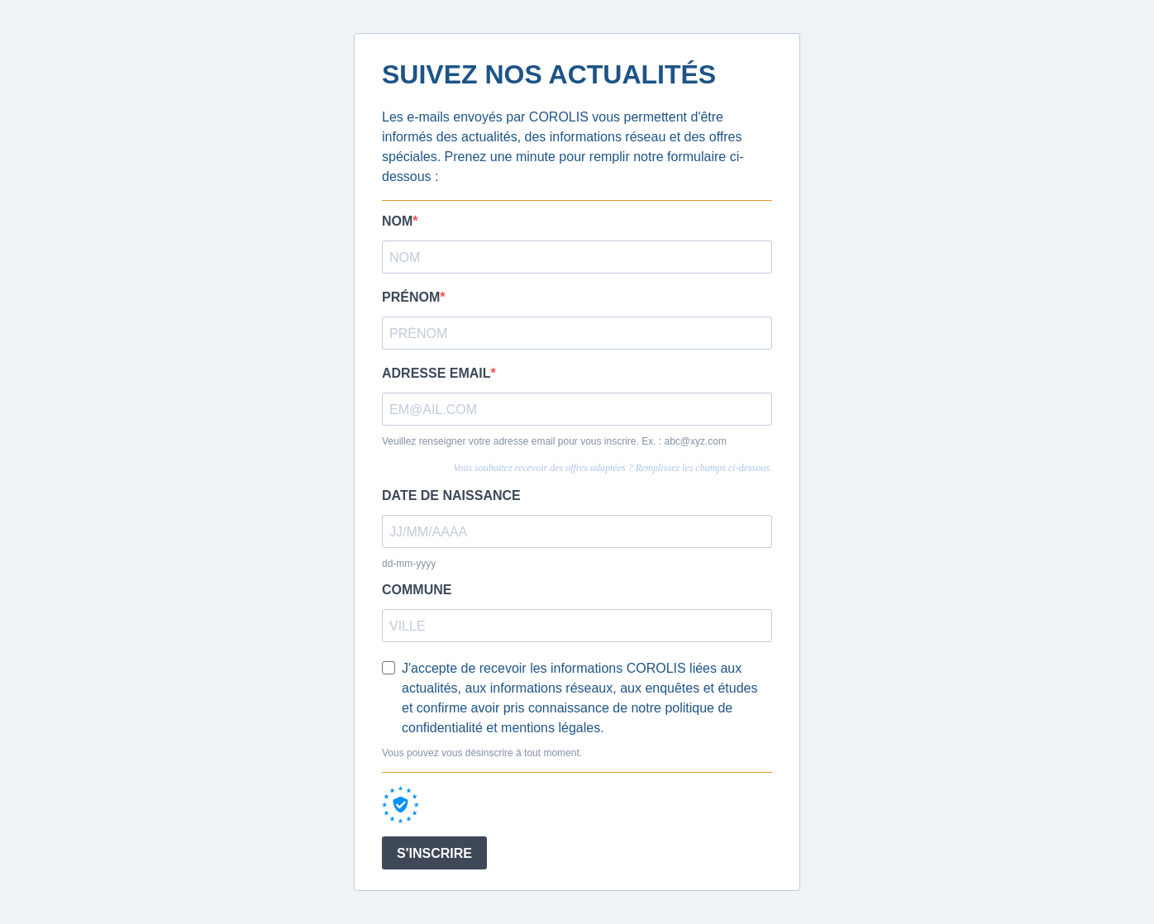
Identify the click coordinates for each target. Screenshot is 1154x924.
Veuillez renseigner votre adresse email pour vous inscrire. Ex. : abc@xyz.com (554, 441)
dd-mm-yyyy (409, 563)
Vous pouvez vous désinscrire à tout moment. (482, 753)
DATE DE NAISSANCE (451, 495)
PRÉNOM (411, 297)
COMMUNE (416, 590)
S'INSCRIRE (434, 853)
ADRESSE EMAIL (436, 373)
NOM (397, 221)
